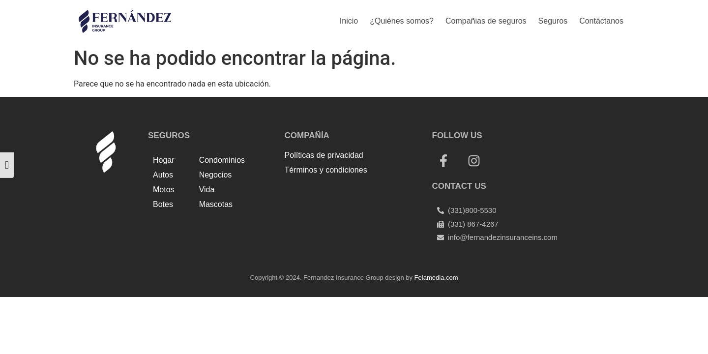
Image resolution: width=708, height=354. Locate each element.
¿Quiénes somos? (402, 21)
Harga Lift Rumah (343, 203)
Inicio (349, 21)
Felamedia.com (436, 277)
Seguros (553, 21)
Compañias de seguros (486, 21)
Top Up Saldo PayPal (321, 191)
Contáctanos (601, 21)
